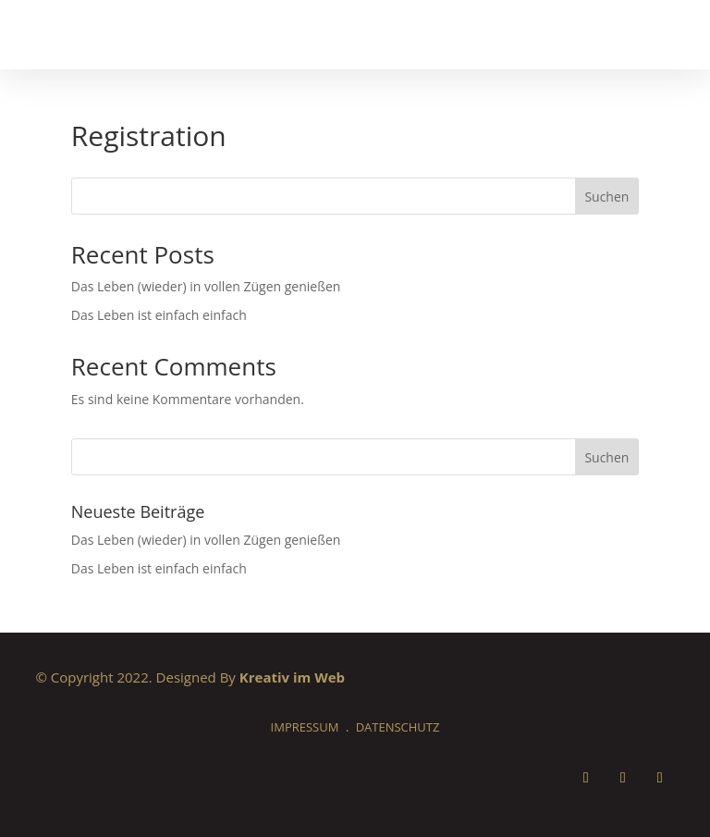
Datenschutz (398, 727)
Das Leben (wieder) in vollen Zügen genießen (206, 286)
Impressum (305, 727)
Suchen (606, 196)
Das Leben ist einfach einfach (159, 315)
